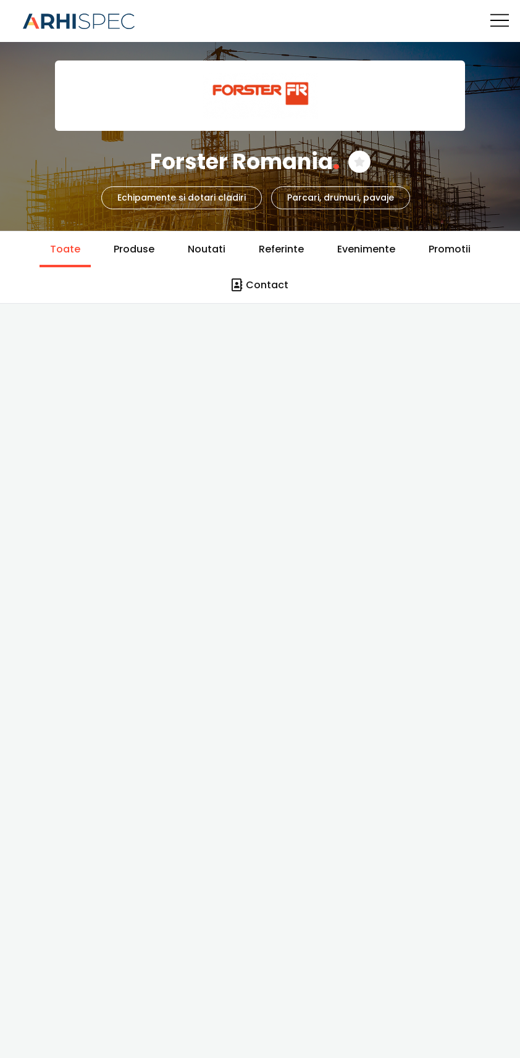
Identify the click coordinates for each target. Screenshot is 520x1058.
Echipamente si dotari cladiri (181, 197)
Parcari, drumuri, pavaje (340, 197)
